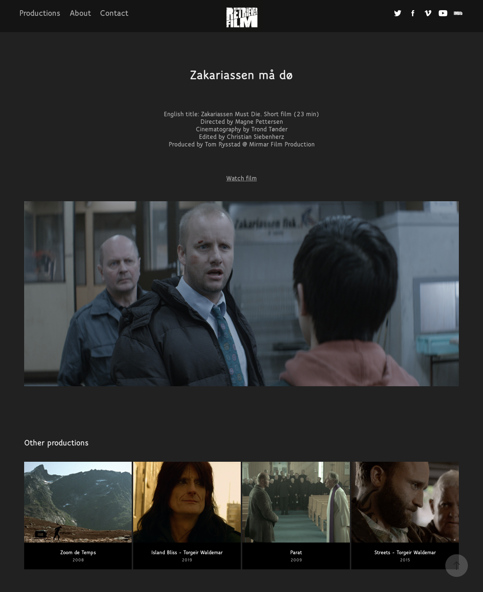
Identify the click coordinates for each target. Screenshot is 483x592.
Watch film (241, 178)
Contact (114, 13)
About (80, 13)
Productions (39, 13)
